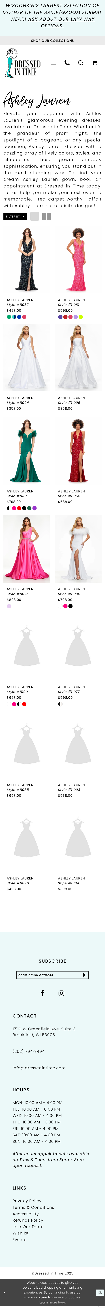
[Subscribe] (87, 977)
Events (19, 1242)
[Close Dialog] (4, 1294)
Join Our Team (28, 1229)
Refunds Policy (28, 1222)
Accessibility (26, 1216)
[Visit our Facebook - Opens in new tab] (42, 995)
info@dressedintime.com (39, 1070)
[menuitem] (53, 63)
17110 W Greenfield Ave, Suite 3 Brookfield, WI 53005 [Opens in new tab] (44, 1034)
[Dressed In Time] (23, 63)
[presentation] (26, 260)
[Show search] (81, 63)
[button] (53, 63)
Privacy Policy (27, 1203)
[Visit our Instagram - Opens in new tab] (62, 995)
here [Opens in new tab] (61, 1304)
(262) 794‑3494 (29, 1053)
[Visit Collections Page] (52, 41)
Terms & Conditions (33, 1209)
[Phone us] (67, 63)
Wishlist (21, 1235)
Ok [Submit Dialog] (99, 1294)
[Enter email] (53, 977)
